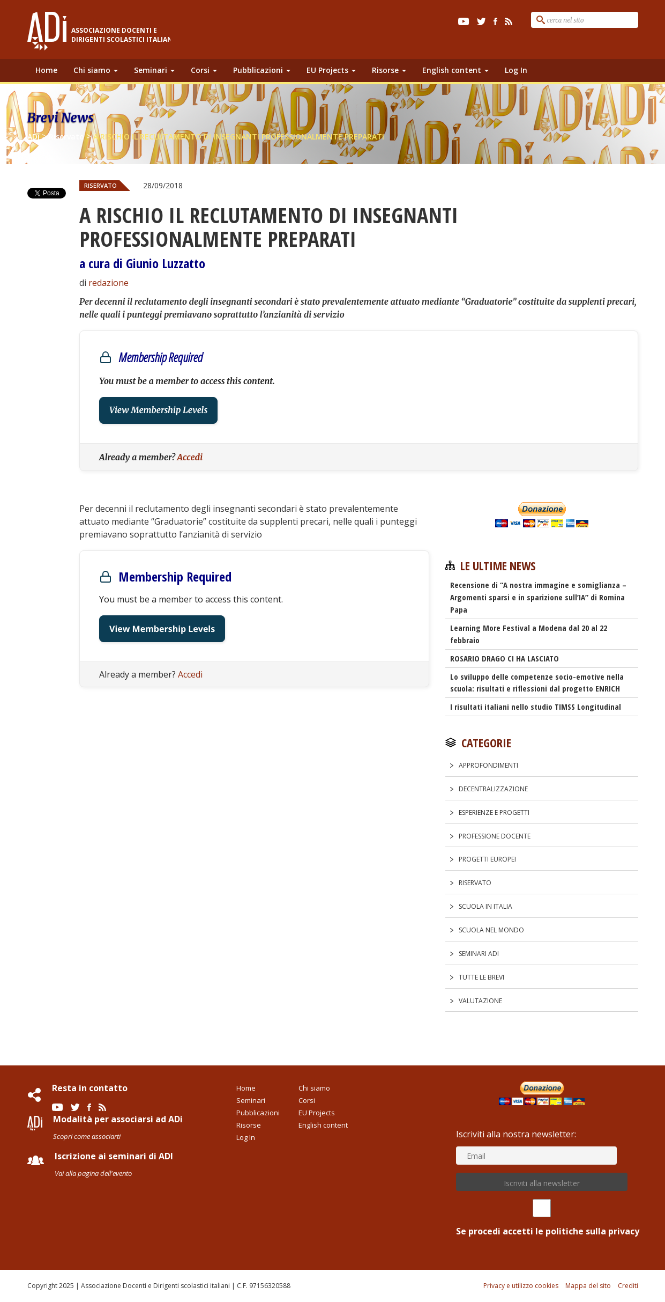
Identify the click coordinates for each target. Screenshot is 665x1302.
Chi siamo (95, 70)
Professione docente (494, 836)
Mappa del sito (588, 1285)
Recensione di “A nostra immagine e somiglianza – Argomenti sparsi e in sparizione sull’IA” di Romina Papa (538, 597)
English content (455, 70)
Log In (516, 70)
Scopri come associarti (87, 1136)
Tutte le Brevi (481, 977)
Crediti (628, 1285)
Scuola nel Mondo (491, 930)
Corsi (204, 70)
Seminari (154, 70)
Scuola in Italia (485, 906)
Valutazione (480, 1000)
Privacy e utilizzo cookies (520, 1285)
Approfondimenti (488, 765)
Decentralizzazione (493, 788)
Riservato (100, 185)
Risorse (389, 70)
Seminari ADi (479, 953)
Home (46, 70)
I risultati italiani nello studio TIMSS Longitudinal (535, 706)
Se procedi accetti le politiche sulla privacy (541, 1218)
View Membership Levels (158, 410)
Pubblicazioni (261, 70)
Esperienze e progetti (494, 812)
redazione (108, 283)
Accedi (190, 457)
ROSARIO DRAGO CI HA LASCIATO (504, 658)
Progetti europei (487, 859)
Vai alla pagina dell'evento (93, 1173)
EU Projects (331, 70)
